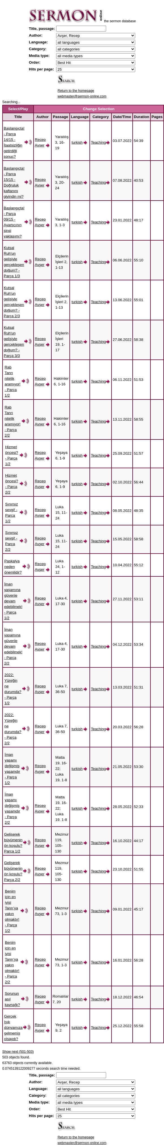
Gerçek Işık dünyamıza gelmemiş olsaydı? (13, 1027)
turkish (76, 142)
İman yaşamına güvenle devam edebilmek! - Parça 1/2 (13, 601)
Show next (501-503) (18, 1052)
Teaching (98, 142)
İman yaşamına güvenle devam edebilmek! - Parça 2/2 (13, 646)
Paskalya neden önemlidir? (13, 566)
